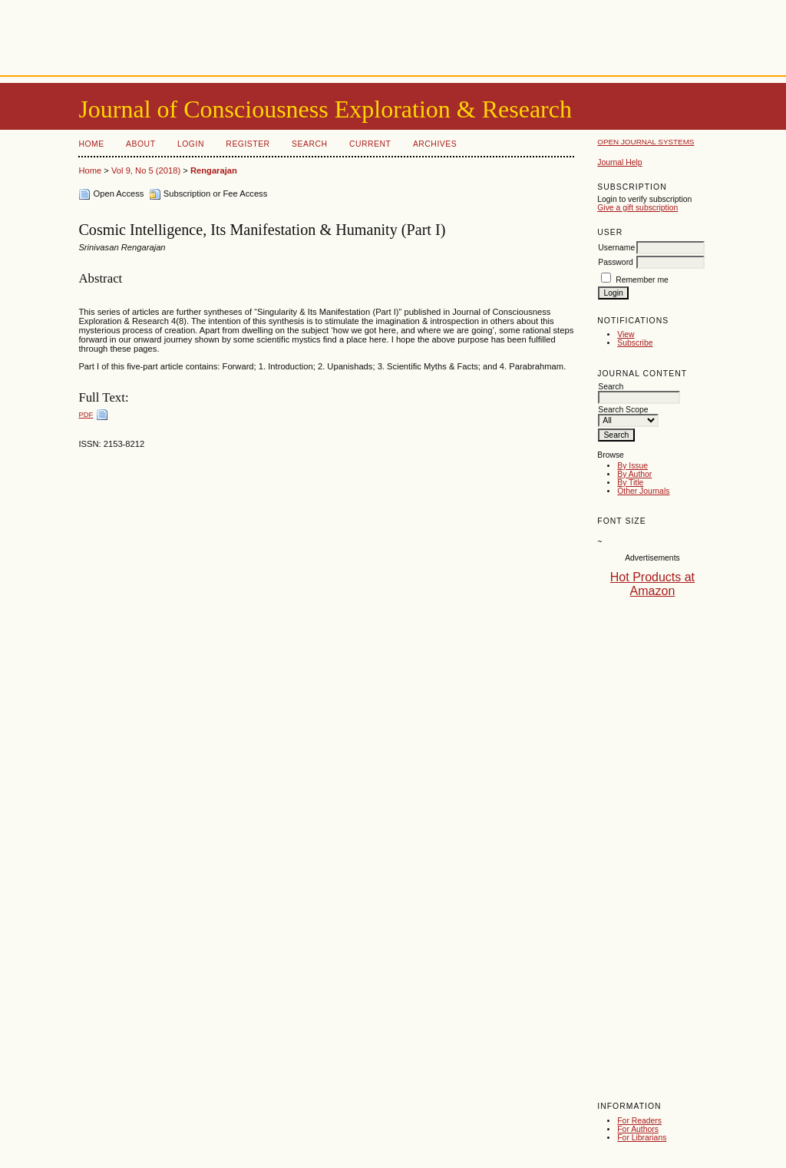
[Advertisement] (393, 34)
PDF (85, 414)
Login (190, 144)
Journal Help (619, 162)
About (140, 144)
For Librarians (641, 1137)
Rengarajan (213, 170)
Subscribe (634, 343)
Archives (435, 144)
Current (370, 144)
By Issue (632, 466)
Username (616, 247)
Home (91, 144)
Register (247, 144)
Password (615, 262)
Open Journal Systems (645, 141)
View (625, 334)
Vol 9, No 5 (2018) (145, 170)
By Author (634, 474)
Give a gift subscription (637, 207)
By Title (630, 482)
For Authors (638, 1129)
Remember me (642, 280)
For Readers (639, 1121)
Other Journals (643, 491)
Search (309, 144)
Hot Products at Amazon (652, 584)
